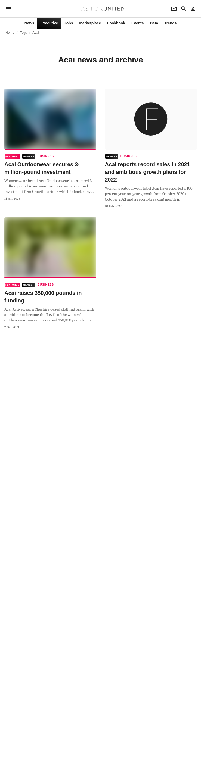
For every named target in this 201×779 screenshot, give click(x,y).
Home (9, 32)
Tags (23, 32)
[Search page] (183, 8)
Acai (35, 32)
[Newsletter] (174, 8)
